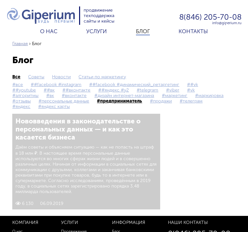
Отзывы (23, 101)
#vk (194, 84)
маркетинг (176, 95)
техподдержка (99, 15)
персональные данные (65, 101)
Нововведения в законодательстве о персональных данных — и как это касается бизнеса (78, 129)
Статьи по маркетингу (102, 77)
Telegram (149, 90)
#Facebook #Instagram (57, 84)
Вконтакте (76, 95)
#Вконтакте (78, 90)
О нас (48, 31)
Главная (20, 43)
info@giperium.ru (227, 23)
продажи (162, 101)
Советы (36, 77)
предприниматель (121, 101)
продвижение (98, 10)
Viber (174, 90)
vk (192, 90)
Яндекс (23, 106)
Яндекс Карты (55, 106)
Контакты (193, 31)
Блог (143, 31)
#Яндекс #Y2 (115, 90)
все (16, 77)
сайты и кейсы (99, 21)
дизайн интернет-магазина (126, 95)
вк (51, 95)
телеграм (192, 101)
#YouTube (26, 90)
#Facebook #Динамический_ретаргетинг (135, 84)
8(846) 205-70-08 (210, 17)
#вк (51, 90)
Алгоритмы (27, 95)
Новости (61, 77)
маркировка (210, 95)
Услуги (96, 31)
